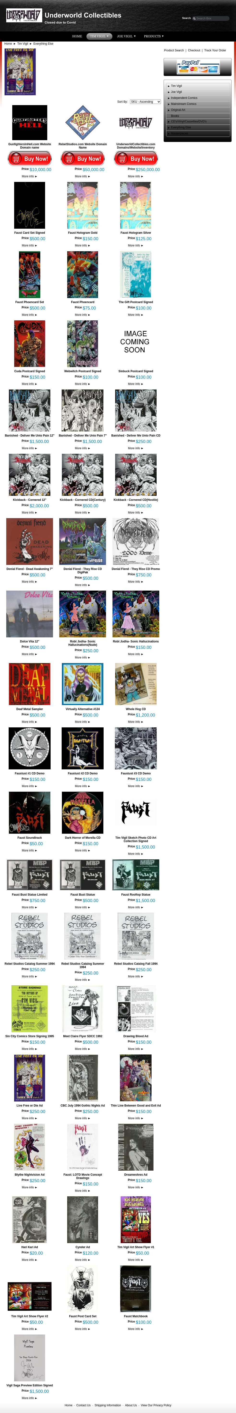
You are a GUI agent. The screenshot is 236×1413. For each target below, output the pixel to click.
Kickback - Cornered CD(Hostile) (136, 500)
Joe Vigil (176, 92)
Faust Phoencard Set (29, 302)
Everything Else (43, 43)
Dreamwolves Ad (135, 1174)
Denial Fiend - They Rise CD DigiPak (83, 570)
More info (29, 176)
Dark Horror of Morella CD (82, 837)
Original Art (178, 110)
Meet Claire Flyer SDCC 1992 (82, 1036)
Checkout (194, 50)
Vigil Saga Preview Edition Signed (29, 1385)
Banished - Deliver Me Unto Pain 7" (83, 435)
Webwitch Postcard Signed (82, 371)
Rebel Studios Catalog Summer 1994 (30, 963)
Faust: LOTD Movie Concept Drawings (83, 1176)
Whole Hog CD (136, 709)
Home (8, 43)
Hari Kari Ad (29, 1247)
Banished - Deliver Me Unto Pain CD (135, 435)
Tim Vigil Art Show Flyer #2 (29, 1316)
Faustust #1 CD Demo (30, 773)
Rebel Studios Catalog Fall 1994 (136, 963)
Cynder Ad (83, 1247)
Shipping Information (107, 1405)
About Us (131, 1405)
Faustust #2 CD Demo (83, 773)
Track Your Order (215, 50)
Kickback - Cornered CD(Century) (83, 500)
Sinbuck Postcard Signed (135, 371)
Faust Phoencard (82, 302)
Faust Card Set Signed (29, 232)
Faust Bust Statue (83, 894)
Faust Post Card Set (82, 1316)
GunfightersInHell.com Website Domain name (29, 146)
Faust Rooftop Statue (135, 894)
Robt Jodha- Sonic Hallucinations (136, 641)
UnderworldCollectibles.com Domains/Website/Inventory (135, 146)
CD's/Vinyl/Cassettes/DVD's (188, 121)
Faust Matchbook (136, 1316)
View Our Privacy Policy (156, 1405)
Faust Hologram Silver (136, 232)
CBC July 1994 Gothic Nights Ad (83, 1105)
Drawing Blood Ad (136, 1036)
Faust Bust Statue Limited (29, 894)
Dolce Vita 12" (29, 641)
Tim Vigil (22, 43)
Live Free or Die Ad (30, 1105)
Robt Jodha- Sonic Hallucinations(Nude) (82, 643)
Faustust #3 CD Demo (136, 773)
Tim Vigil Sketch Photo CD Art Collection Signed (135, 839)
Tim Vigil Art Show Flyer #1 (135, 1247)
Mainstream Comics (183, 104)
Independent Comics (184, 98)
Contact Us (83, 1405)
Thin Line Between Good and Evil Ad (136, 1105)
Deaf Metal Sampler (29, 709)
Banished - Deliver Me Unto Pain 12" (29, 435)
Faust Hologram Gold (82, 232)
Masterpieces (179, 133)
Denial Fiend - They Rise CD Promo (136, 569)
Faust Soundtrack (30, 837)
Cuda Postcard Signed (29, 371)
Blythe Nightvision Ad (30, 1174)
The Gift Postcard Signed (136, 302)
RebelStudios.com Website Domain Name (83, 146)
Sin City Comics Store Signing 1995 (29, 1036)
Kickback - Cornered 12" (29, 500)
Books (175, 116)
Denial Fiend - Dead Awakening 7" (29, 569)
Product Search (174, 50)
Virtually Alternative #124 (83, 709)
